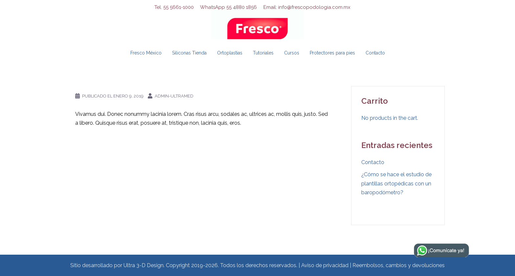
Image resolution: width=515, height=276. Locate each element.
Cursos (291, 52)
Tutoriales (263, 52)
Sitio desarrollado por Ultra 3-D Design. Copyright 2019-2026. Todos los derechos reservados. (183, 265)
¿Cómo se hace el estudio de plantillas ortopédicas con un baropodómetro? (396, 183)
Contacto (375, 52)
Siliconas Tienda (189, 52)
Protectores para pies (332, 52)
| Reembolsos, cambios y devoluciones (397, 265)
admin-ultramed (174, 96)
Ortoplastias (229, 52)
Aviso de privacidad (324, 265)
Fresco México (146, 52)
